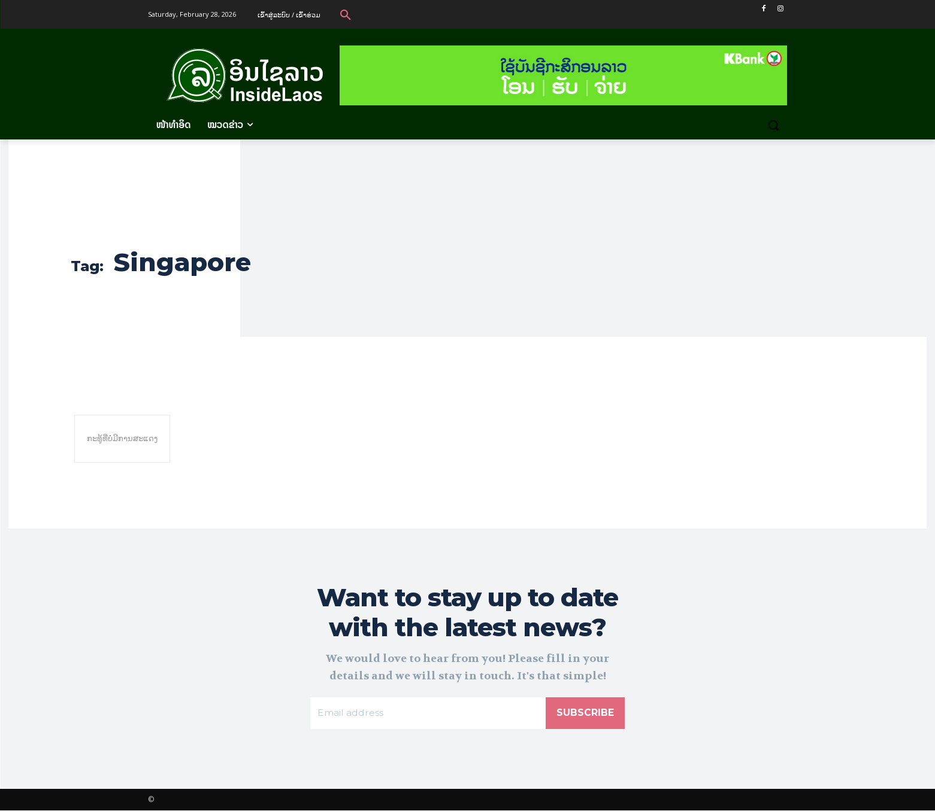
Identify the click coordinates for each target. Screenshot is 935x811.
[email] (428, 713)
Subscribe (585, 713)
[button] (345, 14)
